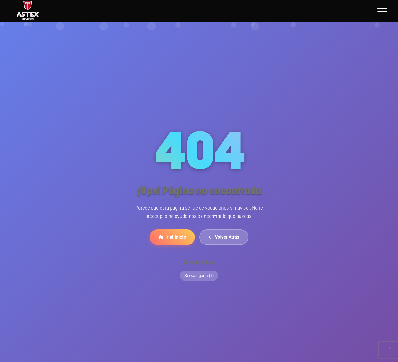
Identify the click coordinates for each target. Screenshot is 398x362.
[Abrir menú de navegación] (382, 11)
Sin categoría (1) (199, 275)
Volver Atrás (224, 237)
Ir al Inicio (172, 237)
